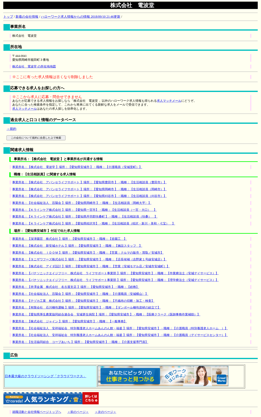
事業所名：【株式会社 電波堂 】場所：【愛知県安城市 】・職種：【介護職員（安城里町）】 (77, 167)
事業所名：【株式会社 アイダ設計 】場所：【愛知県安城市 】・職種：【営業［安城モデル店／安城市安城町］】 (91, 266)
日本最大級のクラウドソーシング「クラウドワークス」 (45, 376)
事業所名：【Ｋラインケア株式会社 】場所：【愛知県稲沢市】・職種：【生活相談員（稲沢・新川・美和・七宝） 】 (93, 223)
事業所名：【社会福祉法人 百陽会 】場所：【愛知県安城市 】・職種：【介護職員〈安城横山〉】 (80, 293)
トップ (8, 16)
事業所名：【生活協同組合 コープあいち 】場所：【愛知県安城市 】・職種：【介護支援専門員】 (80, 342)
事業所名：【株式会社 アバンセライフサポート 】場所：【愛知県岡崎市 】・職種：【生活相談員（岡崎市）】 (89, 189)
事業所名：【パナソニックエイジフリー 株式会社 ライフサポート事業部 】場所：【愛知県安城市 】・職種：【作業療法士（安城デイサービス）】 (115, 273)
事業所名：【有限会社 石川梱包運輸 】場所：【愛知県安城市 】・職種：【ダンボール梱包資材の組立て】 (86, 307)
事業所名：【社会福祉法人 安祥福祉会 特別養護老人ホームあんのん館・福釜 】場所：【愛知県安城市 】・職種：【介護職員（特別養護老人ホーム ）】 (120, 328)
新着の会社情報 (26, 16)
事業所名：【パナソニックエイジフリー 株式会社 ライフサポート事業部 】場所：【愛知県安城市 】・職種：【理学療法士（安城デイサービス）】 (115, 280)
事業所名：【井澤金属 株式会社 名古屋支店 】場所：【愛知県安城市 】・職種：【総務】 (75, 287)
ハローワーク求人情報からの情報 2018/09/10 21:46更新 (80, 16)
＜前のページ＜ (78, 412)
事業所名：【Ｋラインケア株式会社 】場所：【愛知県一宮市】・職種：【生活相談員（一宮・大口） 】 (84, 209)
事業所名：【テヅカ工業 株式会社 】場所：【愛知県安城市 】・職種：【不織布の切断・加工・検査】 (83, 300)
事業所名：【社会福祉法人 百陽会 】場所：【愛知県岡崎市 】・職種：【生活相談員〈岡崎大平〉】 (81, 203)
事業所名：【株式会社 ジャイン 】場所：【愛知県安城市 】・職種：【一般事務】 (69, 321)
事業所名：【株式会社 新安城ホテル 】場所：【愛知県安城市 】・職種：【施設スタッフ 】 (77, 245)
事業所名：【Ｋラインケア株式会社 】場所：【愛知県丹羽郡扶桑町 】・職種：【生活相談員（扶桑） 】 (84, 216)
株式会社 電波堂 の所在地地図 (34, 66)
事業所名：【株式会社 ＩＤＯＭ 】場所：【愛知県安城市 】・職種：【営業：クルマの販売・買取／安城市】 (88, 252)
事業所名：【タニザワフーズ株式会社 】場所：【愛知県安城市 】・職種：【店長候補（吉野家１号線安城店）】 (89, 259)
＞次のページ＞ (105, 412)
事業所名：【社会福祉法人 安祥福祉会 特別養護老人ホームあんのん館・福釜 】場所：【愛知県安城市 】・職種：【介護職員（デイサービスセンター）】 (120, 335)
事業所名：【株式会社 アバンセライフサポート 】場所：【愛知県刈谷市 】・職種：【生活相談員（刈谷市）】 (89, 196)
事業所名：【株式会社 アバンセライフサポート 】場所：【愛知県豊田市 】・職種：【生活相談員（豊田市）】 (89, 182)
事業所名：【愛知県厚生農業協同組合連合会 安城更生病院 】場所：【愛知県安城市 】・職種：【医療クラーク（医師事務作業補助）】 (106, 314)
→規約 (11, 129)
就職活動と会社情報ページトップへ (36, 412)
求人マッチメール (169, 100)
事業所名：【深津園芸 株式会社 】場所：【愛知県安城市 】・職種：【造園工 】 (69, 238)
